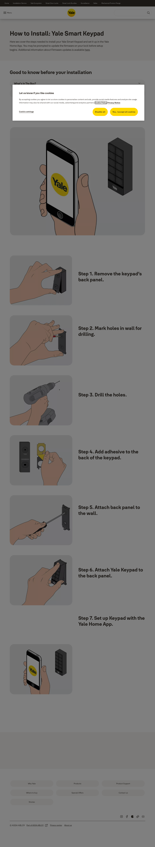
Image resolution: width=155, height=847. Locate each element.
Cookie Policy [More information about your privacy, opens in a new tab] (101, 102)
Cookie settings (26, 111)
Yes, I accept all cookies (124, 112)
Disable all (100, 112)
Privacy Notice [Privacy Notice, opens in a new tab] (113, 102)
